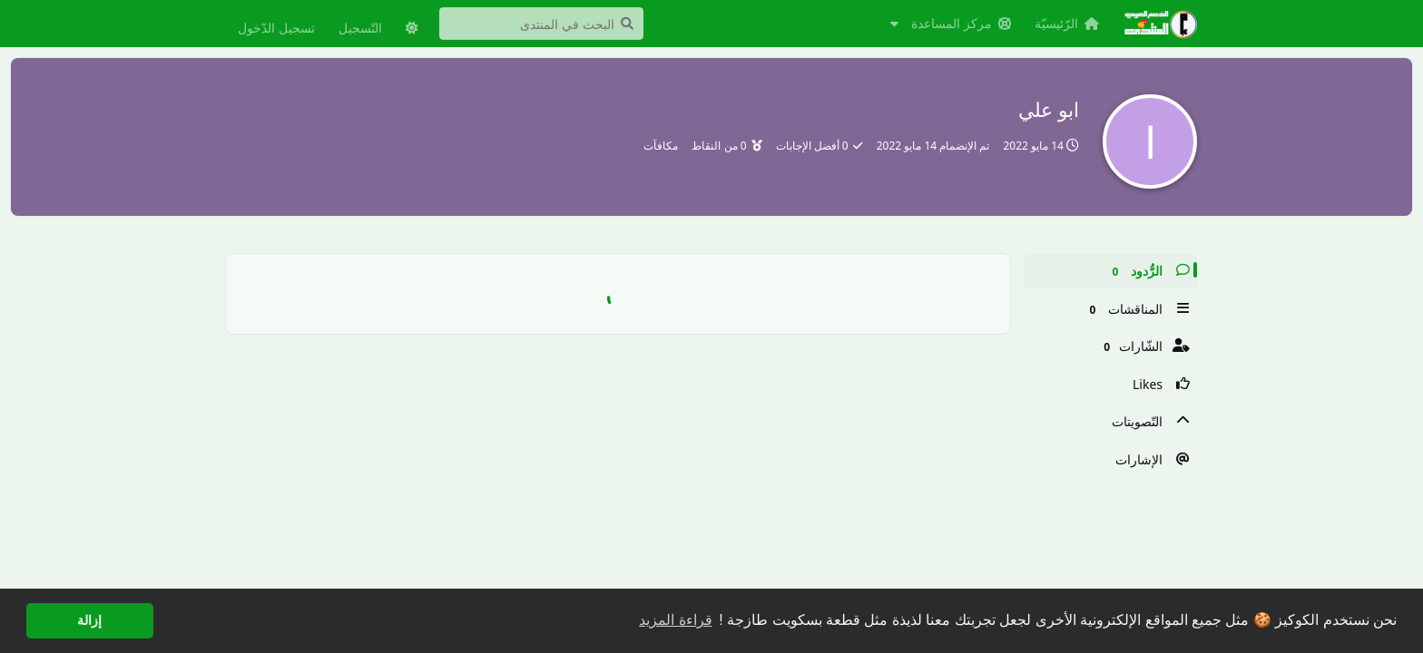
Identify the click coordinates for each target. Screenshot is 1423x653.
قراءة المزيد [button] (675, 620)
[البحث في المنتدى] (541, 23)
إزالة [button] (89, 620)
